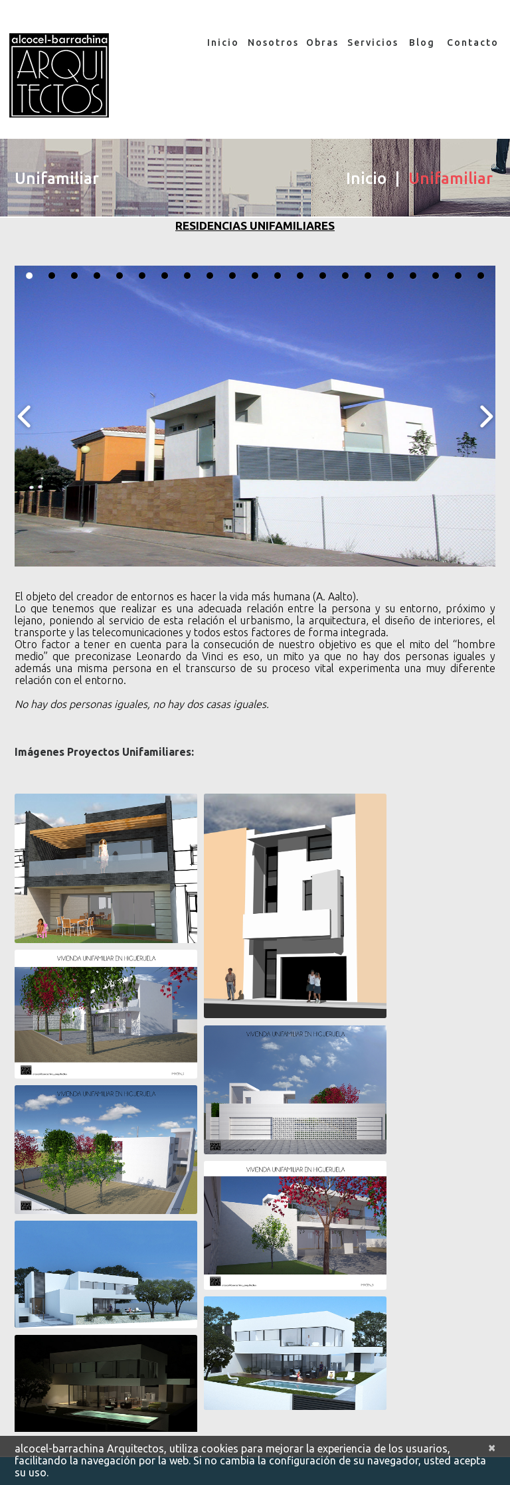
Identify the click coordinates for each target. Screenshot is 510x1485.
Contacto (472, 42)
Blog (422, 42)
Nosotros (273, 42)
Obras (322, 42)
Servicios (372, 42)
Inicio (223, 42)
